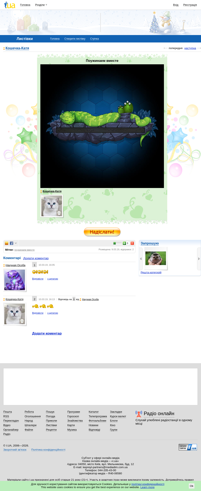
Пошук (50, 411)
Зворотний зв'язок (14, 449)
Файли (29, 429)
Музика (72, 429)
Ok (191, 485)
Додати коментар (36, 258)
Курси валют (118, 416)
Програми (73, 411)
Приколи (51, 420)
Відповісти (37, 278)
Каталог (94, 411)
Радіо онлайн (159, 413)
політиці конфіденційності (147, 484)
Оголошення (33, 416)
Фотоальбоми (97, 420)
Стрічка (94, 38)
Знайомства (75, 420)
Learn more (147, 487)
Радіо (6, 434)
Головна (25, 4)
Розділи (40, 4)
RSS (6, 416)
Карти (71, 425)
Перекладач (11, 420)
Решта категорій (151, 272)
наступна (190, 48)
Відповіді (94, 429)
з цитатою (52, 278)
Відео (7, 425)
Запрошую (150, 243)
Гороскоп (73, 416)
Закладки (116, 411)
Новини (93, 425)
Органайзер (10, 429)
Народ (29, 420)
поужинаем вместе (24, 250)
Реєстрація (190, 4)
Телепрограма (98, 416)
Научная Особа (14, 265)
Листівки (51, 425)
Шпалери (30, 425)
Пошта (7, 411)
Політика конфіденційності (48, 449)
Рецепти (51, 429)
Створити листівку (74, 38)
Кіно (112, 425)
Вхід (176, 4)
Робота (29, 411)
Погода (50, 416)
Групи (113, 429)
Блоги (114, 420)
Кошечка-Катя (17, 48)
